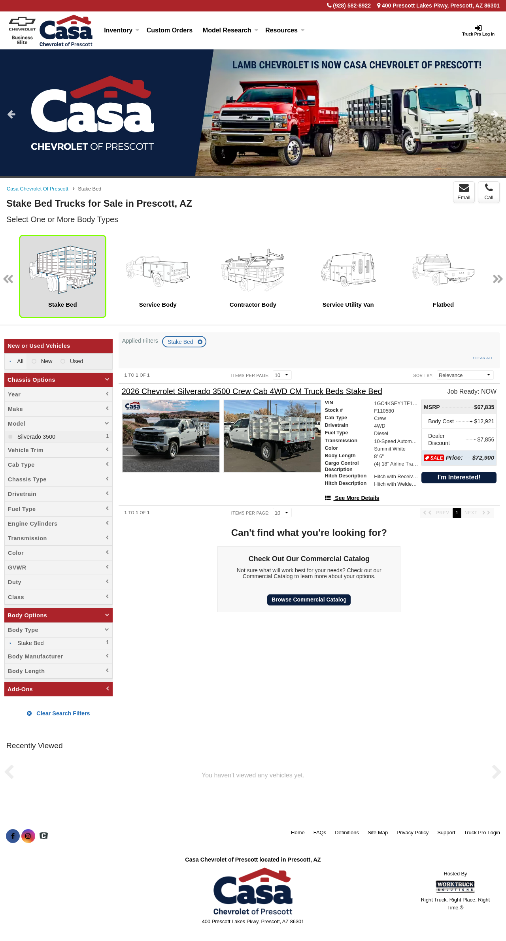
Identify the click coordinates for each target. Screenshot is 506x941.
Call (488, 191)
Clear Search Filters (58, 713)
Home (298, 832)
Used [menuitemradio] (75, 361)
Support (446, 832)
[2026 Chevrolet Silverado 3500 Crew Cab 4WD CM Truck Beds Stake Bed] (252, 391)
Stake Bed (181, 342)
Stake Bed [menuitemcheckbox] (29, 643)
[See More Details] (352, 498)
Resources (285, 30)
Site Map (378, 832)
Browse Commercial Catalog (309, 599)
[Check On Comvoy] (44, 836)
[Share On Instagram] (28, 836)
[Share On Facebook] (13, 836)
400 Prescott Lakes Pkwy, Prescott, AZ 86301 (438, 5)
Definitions (347, 832)
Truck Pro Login (482, 832)
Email (463, 191)
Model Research (231, 30)
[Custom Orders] (170, 30)
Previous (11, 114)
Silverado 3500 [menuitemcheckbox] (35, 437)
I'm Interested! (459, 477)
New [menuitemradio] (46, 361)
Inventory (122, 30)
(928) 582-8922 (352, 5)
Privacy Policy (412, 832)
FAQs (320, 832)
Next (494, 114)
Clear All (483, 358)
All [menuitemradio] (19, 361)
